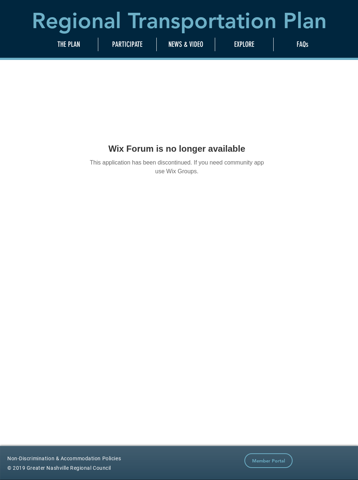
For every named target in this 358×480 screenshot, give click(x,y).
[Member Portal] (268, 460)
